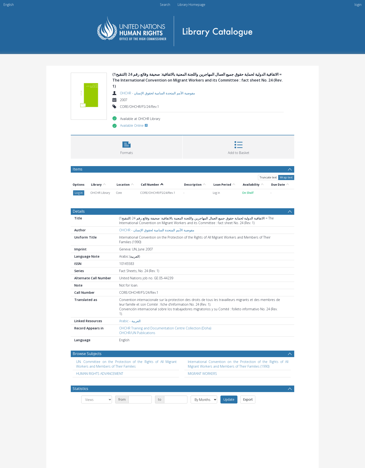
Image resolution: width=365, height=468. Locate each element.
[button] (126, 146)
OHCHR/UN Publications (137, 333)
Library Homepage (191, 4)
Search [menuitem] (165, 4)
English (8, 4)
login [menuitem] (358, 4)
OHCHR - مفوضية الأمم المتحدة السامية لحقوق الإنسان (157, 93)
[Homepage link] (182, 29)
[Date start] (140, 399)
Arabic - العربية (130, 321)
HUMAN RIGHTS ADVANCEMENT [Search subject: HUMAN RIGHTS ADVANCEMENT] (99, 373)
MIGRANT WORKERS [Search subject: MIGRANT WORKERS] (202, 373)
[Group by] (96, 399)
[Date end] (175, 399)
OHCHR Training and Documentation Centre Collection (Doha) (165, 328)
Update (228, 399)
